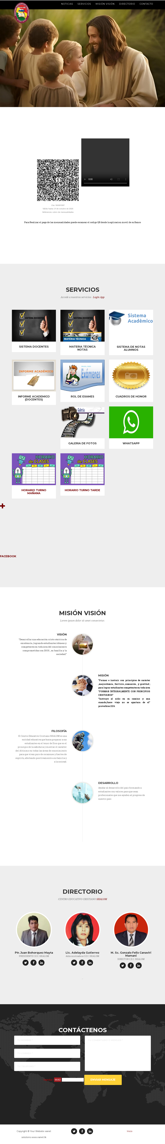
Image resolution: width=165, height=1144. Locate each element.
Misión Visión (105, 7)
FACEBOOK (8, 556)
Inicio (129, 1131)
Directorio (127, 7)
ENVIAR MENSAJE (103, 1079)
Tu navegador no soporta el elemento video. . (105, 162)
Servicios (84, 7)
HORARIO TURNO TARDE (82, 490)
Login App (98, 297)
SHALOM (101, 899)
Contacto (146, 7)
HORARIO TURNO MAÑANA (33, 492)
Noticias (67, 7)
